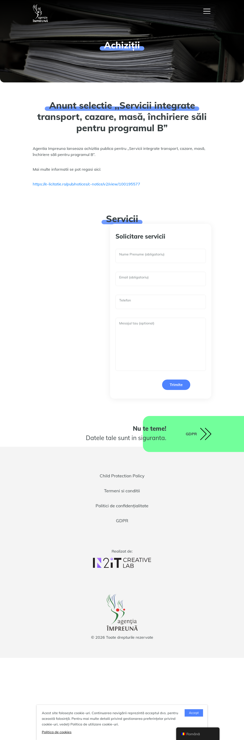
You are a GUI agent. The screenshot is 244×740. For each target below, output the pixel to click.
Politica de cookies (57, 732)
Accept (194, 713)
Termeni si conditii (122, 490)
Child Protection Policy (122, 475)
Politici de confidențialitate (122, 505)
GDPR (122, 520)
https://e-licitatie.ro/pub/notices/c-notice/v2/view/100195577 (86, 184)
